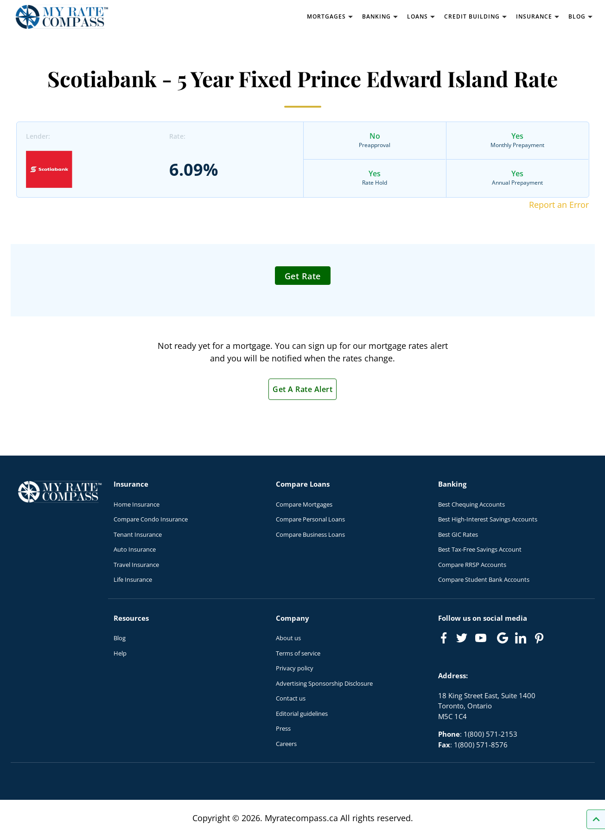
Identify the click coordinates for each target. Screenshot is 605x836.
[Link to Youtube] (482, 639)
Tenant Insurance (138, 534)
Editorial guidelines (302, 713)
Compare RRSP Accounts (472, 564)
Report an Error (559, 204)
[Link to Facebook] (443, 637)
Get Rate (303, 276)
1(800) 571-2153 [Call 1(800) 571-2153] (490, 734)
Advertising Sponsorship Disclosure (324, 683)
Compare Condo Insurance (151, 519)
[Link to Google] (502, 637)
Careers (286, 744)
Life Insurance (133, 579)
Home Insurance (136, 504)
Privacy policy (294, 668)
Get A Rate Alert (302, 389)
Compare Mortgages (304, 504)
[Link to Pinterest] (538, 637)
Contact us (291, 698)
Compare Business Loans (310, 534)
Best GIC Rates (458, 534)
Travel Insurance (136, 564)
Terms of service (298, 653)
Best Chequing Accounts (471, 504)
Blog (120, 638)
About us (288, 638)
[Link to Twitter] (462, 638)
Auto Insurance (135, 549)
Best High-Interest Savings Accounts (487, 519)
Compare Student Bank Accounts (483, 579)
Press (283, 728)
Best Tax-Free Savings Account (480, 549)
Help (120, 653)
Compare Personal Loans (310, 519)
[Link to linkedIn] (520, 637)
